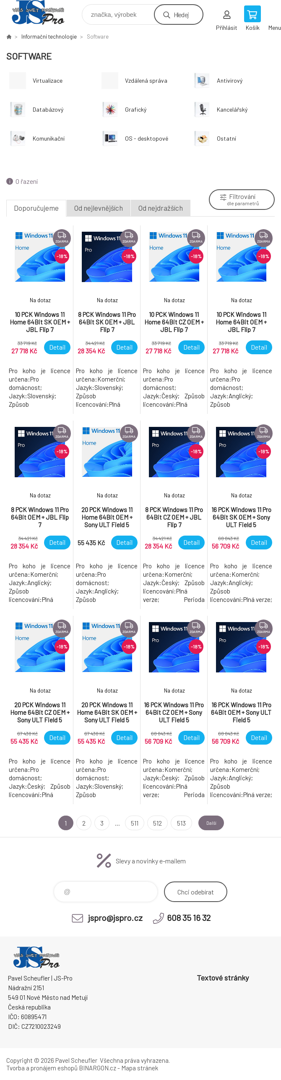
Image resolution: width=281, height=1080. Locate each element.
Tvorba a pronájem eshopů (42, 1068)
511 (129, 823)
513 (175, 823)
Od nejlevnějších (98, 208)
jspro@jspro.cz (115, 918)
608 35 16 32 (189, 918)
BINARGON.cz (97, 1068)
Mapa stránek (139, 1068)
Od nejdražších (160, 208)
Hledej (181, 14)
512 (152, 823)
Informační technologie (49, 36)
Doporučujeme (36, 208)
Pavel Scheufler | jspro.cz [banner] (43, 12)
